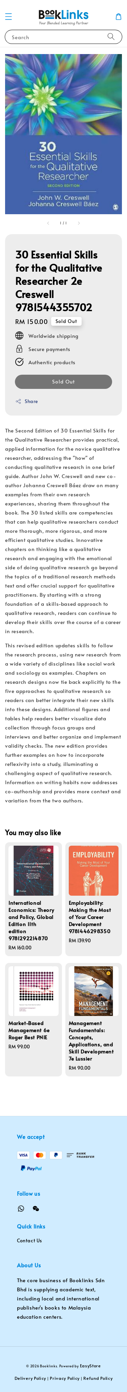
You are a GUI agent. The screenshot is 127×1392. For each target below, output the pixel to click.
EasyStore (90, 1366)
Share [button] (26, 401)
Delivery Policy (30, 1378)
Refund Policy (97, 1378)
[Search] (111, 36)
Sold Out (63, 381)
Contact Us (29, 1240)
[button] (8, 16)
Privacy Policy (65, 1378)
